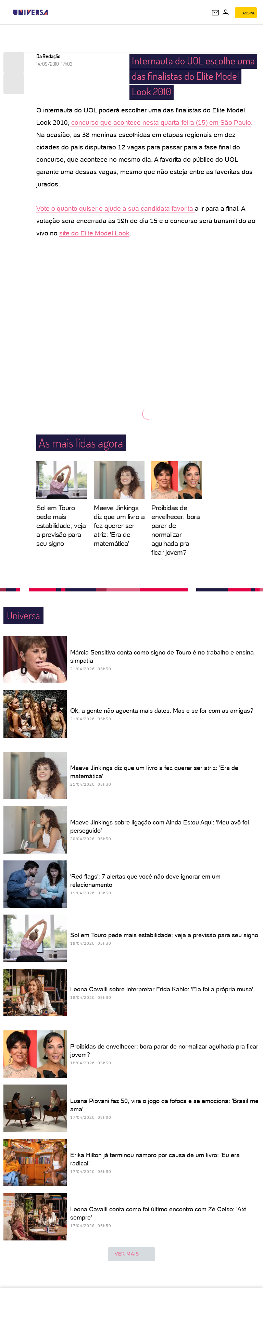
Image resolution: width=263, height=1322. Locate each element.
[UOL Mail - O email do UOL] (215, 13)
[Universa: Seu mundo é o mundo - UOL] (30, 12)
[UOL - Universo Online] (52, 12)
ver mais (131, 1254)
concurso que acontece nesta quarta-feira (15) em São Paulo (160, 122)
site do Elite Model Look (94, 233)
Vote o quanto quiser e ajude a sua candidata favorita (115, 208)
